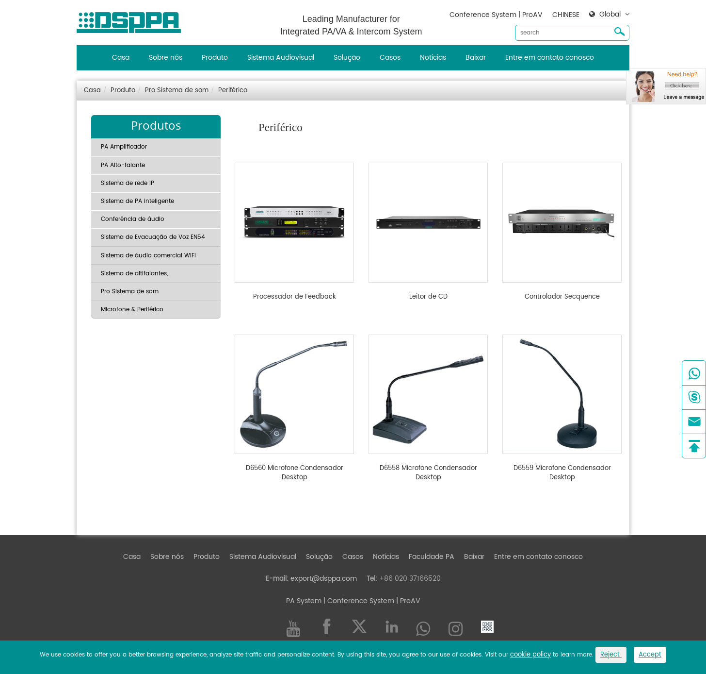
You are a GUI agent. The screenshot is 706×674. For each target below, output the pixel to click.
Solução (347, 57)
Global (610, 14)
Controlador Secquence (562, 297)
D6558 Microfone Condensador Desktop (428, 473)
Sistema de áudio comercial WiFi (148, 255)
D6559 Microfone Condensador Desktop (562, 473)
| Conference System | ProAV (370, 601)
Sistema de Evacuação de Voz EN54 (153, 237)
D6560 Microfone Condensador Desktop (294, 473)
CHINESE (565, 14)
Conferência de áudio (132, 219)
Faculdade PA (431, 556)
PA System (303, 601)
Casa (120, 57)
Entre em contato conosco (549, 57)
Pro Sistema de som (177, 90)
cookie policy (530, 655)
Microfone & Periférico (132, 309)
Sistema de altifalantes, (134, 273)
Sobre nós (165, 57)
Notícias (433, 57)
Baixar (475, 57)
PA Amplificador (124, 147)
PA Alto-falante (123, 165)
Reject (611, 655)
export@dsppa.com (323, 578)
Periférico (232, 90)
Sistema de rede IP (127, 183)
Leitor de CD (428, 297)
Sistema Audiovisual (280, 57)
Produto (215, 57)
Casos (390, 57)
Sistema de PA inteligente (137, 201)
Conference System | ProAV (496, 14)
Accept (650, 655)
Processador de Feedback (294, 297)
